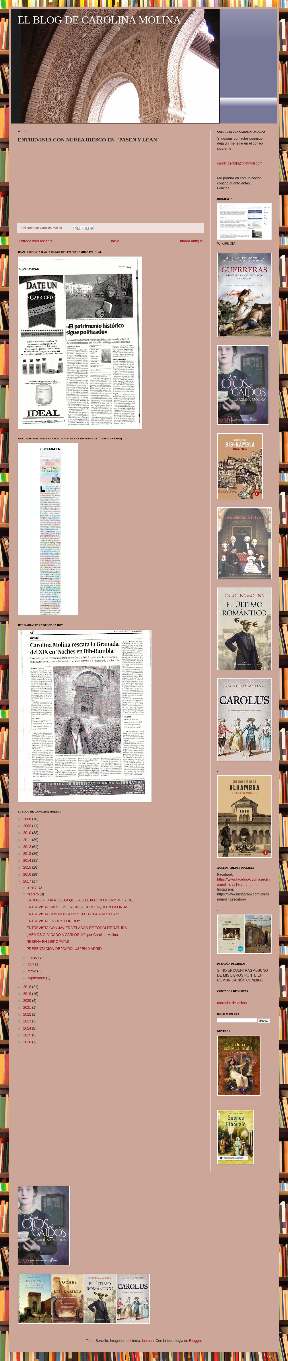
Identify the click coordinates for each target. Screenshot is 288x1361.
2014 (27, 860)
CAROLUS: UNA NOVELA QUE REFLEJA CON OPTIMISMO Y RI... (80, 900)
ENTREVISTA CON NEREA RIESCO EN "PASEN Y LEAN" (73, 914)
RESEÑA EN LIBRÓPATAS (48, 942)
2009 (27, 826)
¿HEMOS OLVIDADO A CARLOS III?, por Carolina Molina (72, 935)
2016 (27, 874)
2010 (27, 833)
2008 (27, 819)
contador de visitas (232, 1003)
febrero (33, 894)
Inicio (115, 241)
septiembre (36, 978)
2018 (27, 987)
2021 (27, 1007)
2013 (27, 854)
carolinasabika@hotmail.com (240, 163)
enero (32, 887)
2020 (27, 1001)
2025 (27, 1035)
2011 (27, 840)
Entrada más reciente (36, 241)
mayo (32, 971)
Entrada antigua (190, 241)
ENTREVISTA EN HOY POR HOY (53, 921)
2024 (27, 1028)
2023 (27, 1021)
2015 (27, 867)
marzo (32, 957)
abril (31, 964)
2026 (27, 1042)
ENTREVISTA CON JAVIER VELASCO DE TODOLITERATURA (77, 928)
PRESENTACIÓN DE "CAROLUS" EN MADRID (64, 949)
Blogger (195, 1341)
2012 (27, 847)
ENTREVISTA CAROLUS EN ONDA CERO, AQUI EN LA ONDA (77, 907)
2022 (27, 1014)
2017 (27, 881)
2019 (27, 994)
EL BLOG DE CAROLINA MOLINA (99, 20)
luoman (148, 1341)
